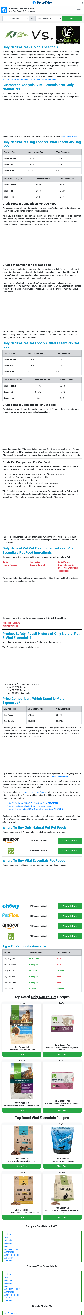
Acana (7, 1237)
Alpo (6, 1246)
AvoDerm (8, 1261)
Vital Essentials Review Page (43, 79)
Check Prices (69, 840)
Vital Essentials (10, 1313)
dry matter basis (69, 136)
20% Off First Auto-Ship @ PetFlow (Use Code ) (33, 803)
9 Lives (7, 1234)
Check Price (21, 1054)
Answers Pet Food (12, 1255)
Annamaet (9, 1252)
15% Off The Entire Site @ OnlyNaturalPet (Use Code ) (36, 809)
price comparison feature (35, 792)
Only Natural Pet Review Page (15, 79)
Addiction (8, 1240)
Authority (8, 1258)
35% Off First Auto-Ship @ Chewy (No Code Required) (30, 806)
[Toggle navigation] (3, 2)
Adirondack (9, 1243)
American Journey (12, 1249)
